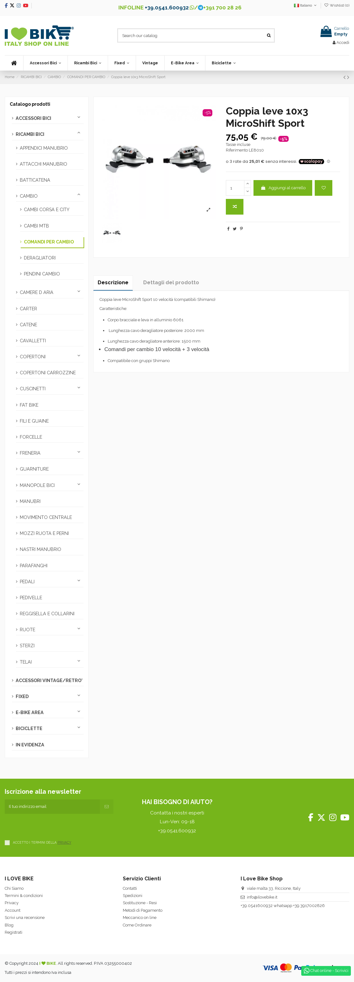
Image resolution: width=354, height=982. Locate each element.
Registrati (13, 932)
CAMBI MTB (36, 225)
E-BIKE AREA (30, 712)
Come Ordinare (137, 925)
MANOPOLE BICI (37, 485)
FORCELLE (31, 437)
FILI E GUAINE (34, 421)
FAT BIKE (29, 405)
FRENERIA (30, 453)
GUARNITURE (34, 469)
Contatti (130, 888)
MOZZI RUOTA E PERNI (44, 533)
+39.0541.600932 (167, 7)
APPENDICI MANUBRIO (44, 148)
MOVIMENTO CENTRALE (46, 517)
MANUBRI (30, 501)
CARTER (28, 308)
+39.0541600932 (257, 905)
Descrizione (113, 283)
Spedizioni (132, 895)
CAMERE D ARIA (36, 292)
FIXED (22, 696)
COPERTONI (33, 356)
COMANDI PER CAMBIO (49, 241)
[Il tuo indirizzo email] (52, 806)
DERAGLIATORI (40, 257)
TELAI (26, 661)
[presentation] (52, 826)
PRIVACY (64, 842)
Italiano (306, 5)
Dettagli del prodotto (171, 283)
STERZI (27, 645)
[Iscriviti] (106, 806)
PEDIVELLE (31, 597)
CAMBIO (29, 196)
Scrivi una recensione (25, 917)
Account (12, 910)
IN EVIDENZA (30, 744)
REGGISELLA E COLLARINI (47, 613)
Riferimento (237, 150)
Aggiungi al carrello (283, 187)
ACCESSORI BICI (33, 118)
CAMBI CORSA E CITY (46, 209)
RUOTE (27, 629)
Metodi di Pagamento (142, 910)
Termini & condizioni (24, 895)
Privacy (12, 902)
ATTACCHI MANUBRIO (43, 164)
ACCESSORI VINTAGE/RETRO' (49, 680)
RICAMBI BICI (30, 134)
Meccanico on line (139, 917)
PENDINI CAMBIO (42, 273)
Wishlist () (336, 5)
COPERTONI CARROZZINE (48, 372)
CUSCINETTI (33, 388)
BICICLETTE (29, 728)
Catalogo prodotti (30, 104)
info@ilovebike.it (262, 897)
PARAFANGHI (33, 565)
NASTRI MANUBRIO (40, 549)
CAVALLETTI (33, 340)
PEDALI (27, 581)
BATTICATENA (35, 180)
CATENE (28, 324)
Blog (9, 925)
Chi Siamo (14, 888)
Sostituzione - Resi (140, 902)
